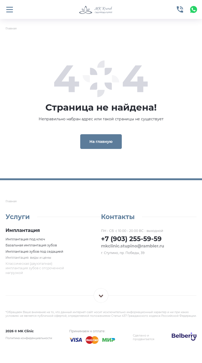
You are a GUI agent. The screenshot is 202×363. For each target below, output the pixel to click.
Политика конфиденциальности (29, 338)
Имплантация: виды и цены (28, 258)
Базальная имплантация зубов (31, 245)
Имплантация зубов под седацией (34, 251)
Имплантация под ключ (25, 239)
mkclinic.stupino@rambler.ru (132, 245)
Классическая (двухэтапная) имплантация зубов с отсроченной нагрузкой (35, 268)
